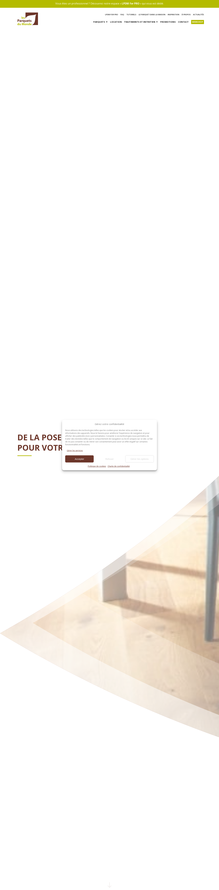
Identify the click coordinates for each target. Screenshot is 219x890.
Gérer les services (75, 450)
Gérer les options (140, 458)
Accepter (79, 458)
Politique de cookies (97, 466)
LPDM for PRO (130, 3)
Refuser (109, 458)
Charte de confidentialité (119, 466)
